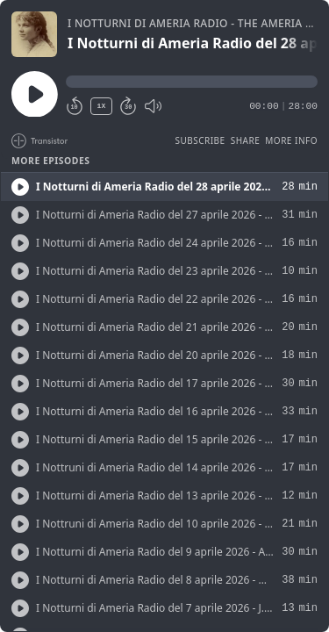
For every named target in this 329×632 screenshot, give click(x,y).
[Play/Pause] (34, 34)
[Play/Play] (20, 187)
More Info (291, 140)
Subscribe (200, 140)
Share (246, 140)
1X (101, 106)
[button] (192, 81)
